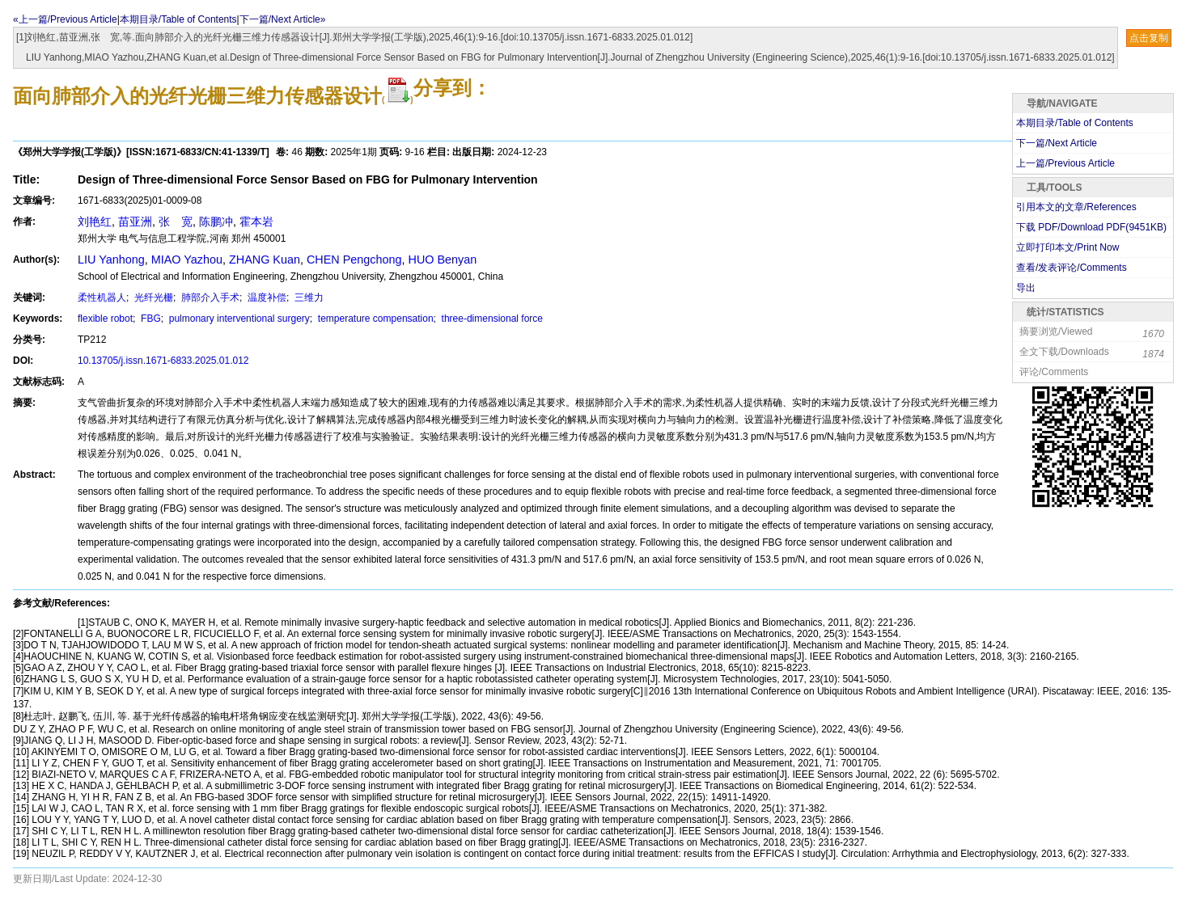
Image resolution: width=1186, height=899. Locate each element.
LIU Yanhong (111, 259)
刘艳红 (95, 221)
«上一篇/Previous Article (65, 19)
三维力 (308, 297)
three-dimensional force (490, 318)
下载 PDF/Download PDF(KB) (1091, 227)
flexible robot (105, 318)
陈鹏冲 (216, 221)
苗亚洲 (135, 221)
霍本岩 (256, 221)
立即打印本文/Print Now (1067, 247)
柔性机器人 (102, 297)
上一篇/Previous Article (1065, 163)
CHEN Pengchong (354, 259)
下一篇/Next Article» (282, 19)
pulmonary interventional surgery (237, 318)
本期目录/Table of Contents (178, 19)
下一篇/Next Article (1056, 143)
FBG (149, 318)
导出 (1026, 287)
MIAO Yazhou (186, 259)
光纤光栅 (152, 297)
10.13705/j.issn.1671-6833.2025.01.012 (163, 360)
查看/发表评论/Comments (1071, 267)
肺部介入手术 (209, 297)
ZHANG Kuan (264, 259)
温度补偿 (265, 297)
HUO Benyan (443, 259)
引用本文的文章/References (1076, 207)
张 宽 (176, 221)
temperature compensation (375, 318)
